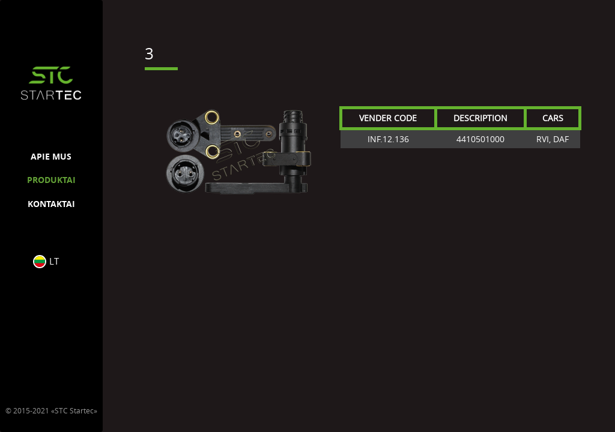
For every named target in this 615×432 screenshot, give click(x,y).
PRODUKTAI (51, 179)
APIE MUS (51, 156)
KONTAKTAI (51, 203)
